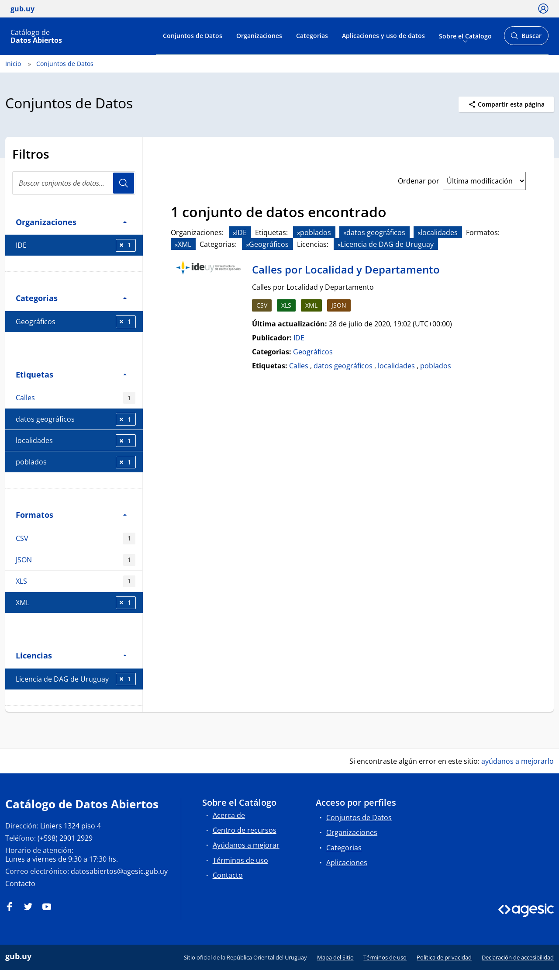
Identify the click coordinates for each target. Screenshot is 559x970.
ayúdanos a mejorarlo (517, 761)
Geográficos (76, 321)
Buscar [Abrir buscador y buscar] (526, 38)
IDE (76, 245)
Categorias (312, 35)
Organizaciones (259, 35)
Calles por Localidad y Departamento (346, 269)
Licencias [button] (71, 655)
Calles (75, 398)
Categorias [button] (71, 297)
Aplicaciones (346, 862)
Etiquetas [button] (71, 374)
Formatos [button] (71, 514)
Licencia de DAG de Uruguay (76, 679)
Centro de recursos (244, 830)
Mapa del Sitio (335, 957)
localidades (76, 440)
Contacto (20, 883)
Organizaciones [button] (71, 221)
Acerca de (229, 815)
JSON (75, 560)
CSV (75, 538)
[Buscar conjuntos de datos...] (74, 183)
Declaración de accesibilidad (518, 957)
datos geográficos (76, 419)
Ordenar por (418, 181)
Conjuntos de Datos (192, 35)
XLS (75, 581)
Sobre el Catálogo (465, 35)
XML (76, 602)
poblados (76, 462)
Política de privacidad (444, 957)
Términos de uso (240, 860)
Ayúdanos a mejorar (246, 845)
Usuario (123, 183)
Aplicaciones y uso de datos (383, 35)
